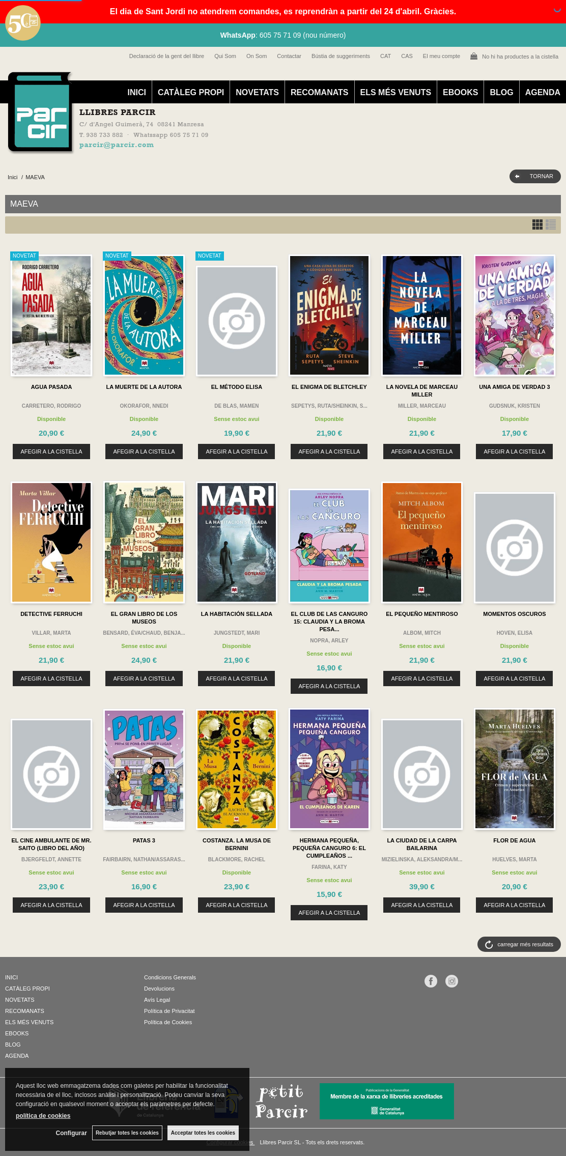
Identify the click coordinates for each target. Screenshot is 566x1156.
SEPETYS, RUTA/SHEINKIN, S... (329, 406)
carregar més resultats (525, 944)
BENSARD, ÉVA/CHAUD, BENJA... (144, 633)
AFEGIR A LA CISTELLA (51, 451)
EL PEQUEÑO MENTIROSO (422, 614)
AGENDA (542, 92)
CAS (407, 56)
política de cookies (43, 1115)
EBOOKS (460, 92)
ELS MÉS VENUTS (396, 92)
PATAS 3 (144, 840)
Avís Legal (157, 1000)
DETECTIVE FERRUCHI (51, 614)
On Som (256, 56)
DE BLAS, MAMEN (236, 406)
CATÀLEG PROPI (191, 92)
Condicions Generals (170, 977)
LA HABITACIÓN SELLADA (237, 614)
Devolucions (159, 988)
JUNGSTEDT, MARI (237, 633)
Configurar (71, 1133)
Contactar (289, 56)
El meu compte (441, 56)
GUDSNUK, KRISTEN (514, 406)
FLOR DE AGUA (514, 840)
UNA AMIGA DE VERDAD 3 (514, 387)
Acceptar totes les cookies (203, 1133)
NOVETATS (257, 92)
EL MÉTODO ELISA (236, 387)
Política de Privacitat (169, 1011)
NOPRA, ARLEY (329, 640)
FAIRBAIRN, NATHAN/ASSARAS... (144, 859)
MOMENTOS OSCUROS (514, 614)
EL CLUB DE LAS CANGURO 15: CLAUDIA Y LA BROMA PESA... (329, 621)
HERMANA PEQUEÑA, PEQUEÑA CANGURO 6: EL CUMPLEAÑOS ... (329, 848)
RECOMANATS (319, 92)
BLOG (501, 92)
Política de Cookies (168, 1022)
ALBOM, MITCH (422, 633)
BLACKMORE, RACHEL (236, 859)
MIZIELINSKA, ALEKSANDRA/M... (422, 859)
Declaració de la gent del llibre (166, 56)
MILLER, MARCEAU (422, 406)
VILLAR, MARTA (51, 633)
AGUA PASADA (51, 387)
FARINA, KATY (329, 867)
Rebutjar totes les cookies (127, 1133)
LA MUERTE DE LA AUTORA (144, 387)
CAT (385, 56)
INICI (136, 92)
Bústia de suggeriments (341, 56)
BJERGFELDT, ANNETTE (51, 859)
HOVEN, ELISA (515, 633)
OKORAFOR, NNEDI (144, 406)
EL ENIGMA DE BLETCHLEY (329, 387)
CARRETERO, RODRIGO (51, 406)
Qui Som (225, 56)
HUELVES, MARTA (514, 859)
